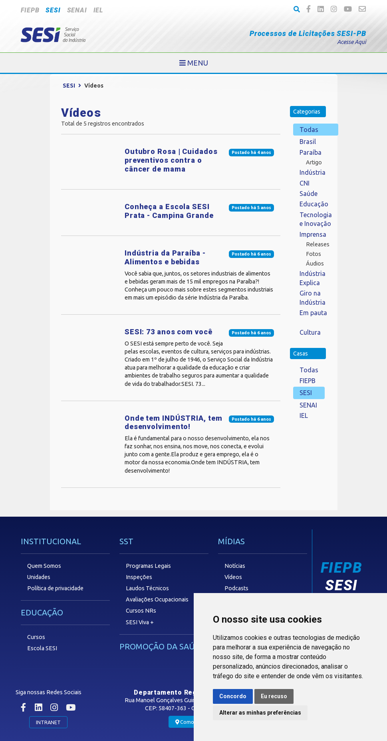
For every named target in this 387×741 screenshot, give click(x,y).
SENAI (77, 10)
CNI (305, 183)
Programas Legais (148, 566)
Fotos (313, 254)
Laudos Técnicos (147, 588)
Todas (309, 129)
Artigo (314, 162)
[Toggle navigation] (194, 63)
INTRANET (48, 722)
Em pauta (313, 312)
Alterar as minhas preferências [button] (260, 712)
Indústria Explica (312, 278)
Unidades (38, 577)
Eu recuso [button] (274, 696)
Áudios (315, 263)
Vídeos (233, 577)
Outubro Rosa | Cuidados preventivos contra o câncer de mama (171, 160)
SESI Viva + (140, 622)
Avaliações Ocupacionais (157, 599)
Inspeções (139, 577)
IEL (98, 10)
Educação (314, 204)
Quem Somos (44, 566)
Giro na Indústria (312, 298)
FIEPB (30, 10)
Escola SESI (42, 648)
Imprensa (313, 234)
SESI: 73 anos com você (168, 332)
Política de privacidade (55, 588)
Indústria (312, 172)
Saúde (309, 193)
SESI (53, 10)
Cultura (310, 332)
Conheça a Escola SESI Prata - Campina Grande (169, 211)
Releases (317, 244)
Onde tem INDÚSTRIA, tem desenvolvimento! (173, 422)
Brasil (308, 141)
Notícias (234, 566)
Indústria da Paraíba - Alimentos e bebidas (165, 257)
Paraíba (311, 152)
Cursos (36, 637)
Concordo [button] (232, 696)
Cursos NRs (141, 610)
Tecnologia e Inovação (316, 219)
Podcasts (236, 588)
